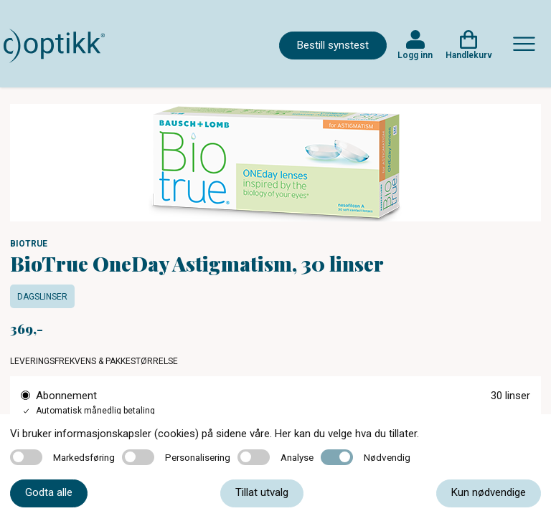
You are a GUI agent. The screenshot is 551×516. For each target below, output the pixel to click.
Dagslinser (42, 297)
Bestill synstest (333, 45)
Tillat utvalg (261, 492)
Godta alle (48, 492)
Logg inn (415, 55)
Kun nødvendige (488, 492)
